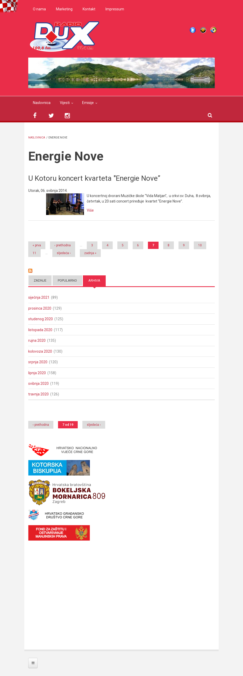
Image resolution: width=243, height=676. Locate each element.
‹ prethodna (62, 245)
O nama (39, 9)
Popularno (67, 280)
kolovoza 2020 (40, 351)
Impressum (114, 9)
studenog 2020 (40, 319)
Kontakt (89, 9)
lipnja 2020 (37, 373)
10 (200, 245)
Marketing (64, 9)
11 (34, 253)
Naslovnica (42, 103)
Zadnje (40, 280)
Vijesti (65, 103)
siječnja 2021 (38, 297)
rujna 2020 (37, 340)
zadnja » (90, 253)
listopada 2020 (40, 330)
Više (90, 210)
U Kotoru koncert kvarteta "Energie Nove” (94, 178)
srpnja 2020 (37, 362)
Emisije (88, 103)
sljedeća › (64, 253)
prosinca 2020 (39, 308)
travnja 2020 (38, 394)
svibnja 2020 (38, 383)
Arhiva (94, 280)
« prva (37, 245)
